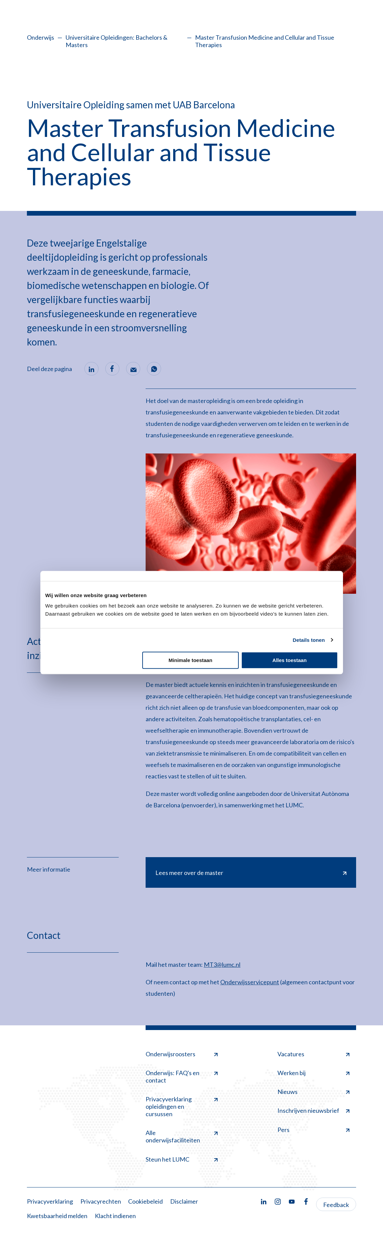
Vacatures (313, 1054)
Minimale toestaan (190, 660)
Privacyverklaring (50, 1201)
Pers (313, 1129)
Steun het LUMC (182, 1159)
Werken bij (313, 1073)
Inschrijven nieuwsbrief (313, 1110)
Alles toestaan (289, 660)
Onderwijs (40, 37)
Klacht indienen (115, 1216)
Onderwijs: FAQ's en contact (182, 1076)
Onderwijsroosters (182, 1054)
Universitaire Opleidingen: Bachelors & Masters (116, 41)
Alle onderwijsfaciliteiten (182, 1136)
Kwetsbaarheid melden (57, 1216)
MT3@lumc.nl (222, 964)
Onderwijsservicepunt (249, 982)
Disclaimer (184, 1201)
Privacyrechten (100, 1201)
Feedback (336, 1204)
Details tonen (309, 640)
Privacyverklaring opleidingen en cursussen (182, 1107)
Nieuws (313, 1092)
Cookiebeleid (145, 1201)
